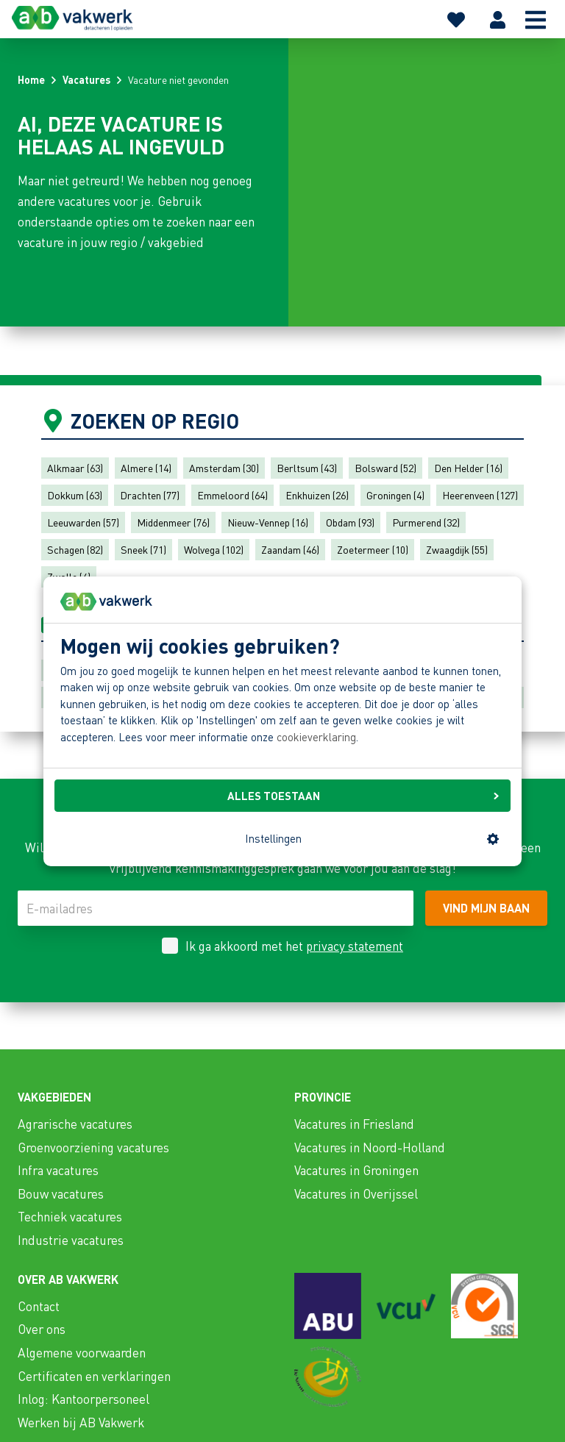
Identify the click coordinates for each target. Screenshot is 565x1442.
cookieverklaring (316, 736)
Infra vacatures (58, 1170)
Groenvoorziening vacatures (93, 1147)
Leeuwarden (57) (83, 522)
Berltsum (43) (307, 467)
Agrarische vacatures (75, 1124)
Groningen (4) (395, 495)
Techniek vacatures (70, 1216)
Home (31, 79)
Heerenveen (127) (480, 495)
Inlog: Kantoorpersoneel (83, 1399)
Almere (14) (146, 467)
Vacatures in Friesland (354, 1124)
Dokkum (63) (74, 495)
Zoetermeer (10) (372, 549)
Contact (39, 1306)
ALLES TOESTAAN (363, 795)
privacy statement (354, 946)
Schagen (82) (75, 549)
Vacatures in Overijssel (356, 1193)
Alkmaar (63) (75, 467)
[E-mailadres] (215, 908)
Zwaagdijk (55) (457, 549)
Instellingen (372, 838)
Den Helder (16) (468, 467)
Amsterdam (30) (224, 467)
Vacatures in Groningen (356, 1170)
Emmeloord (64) (232, 495)
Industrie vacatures (71, 1240)
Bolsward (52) (385, 467)
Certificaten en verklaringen (94, 1376)
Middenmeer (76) (173, 522)
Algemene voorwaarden (82, 1352)
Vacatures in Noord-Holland (369, 1147)
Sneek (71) (143, 549)
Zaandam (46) (290, 549)
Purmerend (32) (426, 522)
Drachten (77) (150, 495)
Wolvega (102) (214, 549)
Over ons (41, 1329)
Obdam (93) (350, 522)
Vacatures (86, 79)
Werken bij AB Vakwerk (81, 1422)
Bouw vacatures (61, 1193)
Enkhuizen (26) (317, 495)
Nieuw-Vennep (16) (267, 522)
